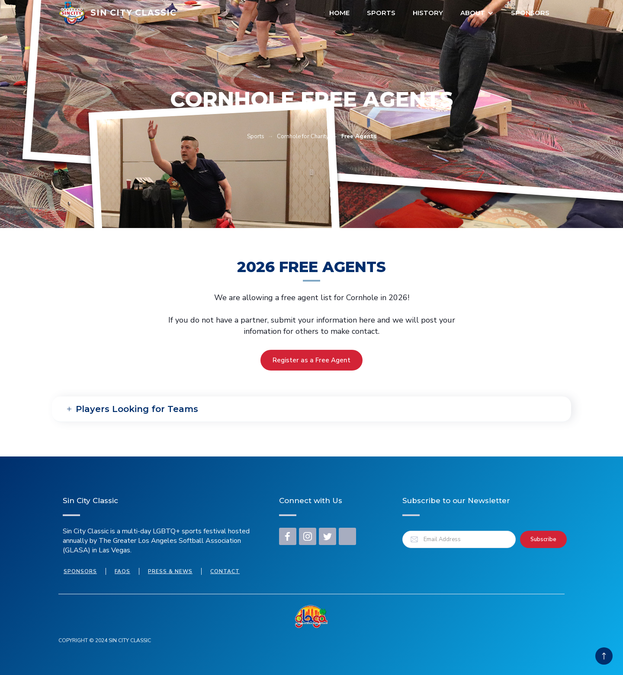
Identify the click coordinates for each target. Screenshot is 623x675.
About (472, 13)
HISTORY (428, 13)
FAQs (122, 571)
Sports (381, 13)
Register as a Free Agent (311, 360)
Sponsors (530, 13)
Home (339, 13)
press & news (170, 571)
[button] (477, 13)
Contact (225, 571)
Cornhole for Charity (303, 136)
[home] (117, 13)
